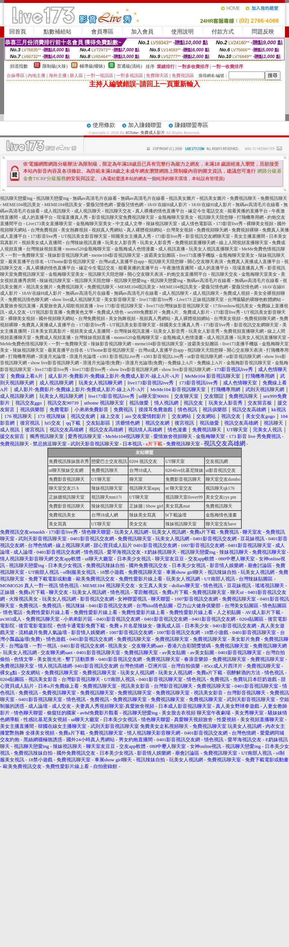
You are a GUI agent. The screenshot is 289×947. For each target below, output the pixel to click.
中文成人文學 (128, 223)
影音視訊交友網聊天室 (207, 236)
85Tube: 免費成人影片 (145, 132)
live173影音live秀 (156, 299)
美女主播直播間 (249, 236)
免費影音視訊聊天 (67, 479)
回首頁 (17, 32)
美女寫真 (58, 524)
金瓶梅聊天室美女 (176, 217)
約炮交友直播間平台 (187, 274)
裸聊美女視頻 (260, 223)
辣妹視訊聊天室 (161, 223)
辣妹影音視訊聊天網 (68, 255)
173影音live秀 (229, 223)
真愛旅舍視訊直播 (18, 305)
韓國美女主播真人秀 (131, 236)
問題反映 (263, 32)
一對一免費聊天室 (26, 255)
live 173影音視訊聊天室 (120, 305)
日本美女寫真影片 (48, 331)
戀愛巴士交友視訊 (109, 461)
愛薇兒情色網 (99, 204)
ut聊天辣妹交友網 (66, 470)
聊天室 (136, 479)
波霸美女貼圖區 (159, 255)
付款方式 (223, 32)
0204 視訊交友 (143, 461)
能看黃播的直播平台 (248, 211)
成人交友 (17, 312)
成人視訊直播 (171, 249)
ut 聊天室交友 (178, 488)
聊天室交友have (221, 524)
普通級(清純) (129, 66)
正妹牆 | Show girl (146, 506)
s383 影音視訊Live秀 (120, 356)
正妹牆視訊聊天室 (67, 497)
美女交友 (138, 524)
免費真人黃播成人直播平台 (253, 261)
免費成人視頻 (236, 293)
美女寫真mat (177, 506)
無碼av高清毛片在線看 (95, 198)
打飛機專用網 (250, 217)
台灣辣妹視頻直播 (44, 249)
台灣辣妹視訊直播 (83, 242)
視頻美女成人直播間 (42, 242)
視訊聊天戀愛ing (17, 198)
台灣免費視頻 (44, 230)
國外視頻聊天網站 (56, 318)
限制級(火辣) (55, 66)
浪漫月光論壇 (52, 356)
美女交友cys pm (221, 497)
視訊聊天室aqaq (144, 488)
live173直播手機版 (197, 255)
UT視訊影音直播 (46, 312)
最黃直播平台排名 (26, 261)
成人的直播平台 (37, 217)
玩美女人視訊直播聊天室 (213, 249)
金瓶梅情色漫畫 (221, 515)
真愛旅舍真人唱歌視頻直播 (66, 305)
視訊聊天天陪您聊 (215, 217)
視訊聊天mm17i (106, 497)
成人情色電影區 (196, 223)
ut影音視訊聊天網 (204, 356)
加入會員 (142, 32)
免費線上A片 (180, 362)
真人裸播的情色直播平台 (159, 211)
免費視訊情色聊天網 (28, 299)
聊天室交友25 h (64, 488)
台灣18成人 (140, 470)
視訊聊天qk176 (220, 488)
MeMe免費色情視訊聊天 (24, 343)
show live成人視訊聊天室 (76, 299)
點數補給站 (58, 32)
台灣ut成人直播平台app (121, 261)
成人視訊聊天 (57, 211)
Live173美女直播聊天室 (49, 223)
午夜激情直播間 (178, 268)
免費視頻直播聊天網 (195, 242)
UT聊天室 (175, 461)
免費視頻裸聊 (245, 230)
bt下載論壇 (176, 515)
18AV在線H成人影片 (167, 204)
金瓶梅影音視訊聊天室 (248, 362)
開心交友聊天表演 (205, 261)
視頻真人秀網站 (107, 230)
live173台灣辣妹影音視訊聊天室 (177, 305)
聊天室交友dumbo (223, 479)
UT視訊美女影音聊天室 (84, 236)
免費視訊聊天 (243, 198)
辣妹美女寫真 (142, 515)
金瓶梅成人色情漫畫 (134, 249)
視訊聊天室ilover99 (184, 497)
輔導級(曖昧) (92, 66)
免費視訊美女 (62, 515)
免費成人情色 (110, 312)
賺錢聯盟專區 (191, 125)
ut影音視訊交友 (221, 470)
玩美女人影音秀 (120, 242)
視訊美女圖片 (182, 198)
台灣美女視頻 (179, 230)
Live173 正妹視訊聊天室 (200, 299)
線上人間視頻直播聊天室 (243, 242)
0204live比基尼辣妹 (184, 470)
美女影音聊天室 (120, 299)
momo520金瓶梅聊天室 (88, 249)
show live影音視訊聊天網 (55, 362)
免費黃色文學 (79, 312)
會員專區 (102, 32)
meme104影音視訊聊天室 (116, 255)
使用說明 (182, 32)
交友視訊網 (217, 461)
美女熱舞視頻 (74, 230)
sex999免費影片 (142, 312)
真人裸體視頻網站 (144, 230)
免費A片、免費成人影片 (186, 312)
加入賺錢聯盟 (145, 125)
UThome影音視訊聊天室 (71, 261)
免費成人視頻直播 (53, 337)
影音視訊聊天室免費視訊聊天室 (123, 217)
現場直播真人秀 (72, 217)
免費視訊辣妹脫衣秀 (69, 461)
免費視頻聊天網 (212, 230)
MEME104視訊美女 (22, 204)
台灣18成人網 (104, 515)
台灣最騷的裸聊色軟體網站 (254, 299)
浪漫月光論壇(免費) (102, 362)
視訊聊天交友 (118, 211)
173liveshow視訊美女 (233, 305)
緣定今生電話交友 (206, 211)
